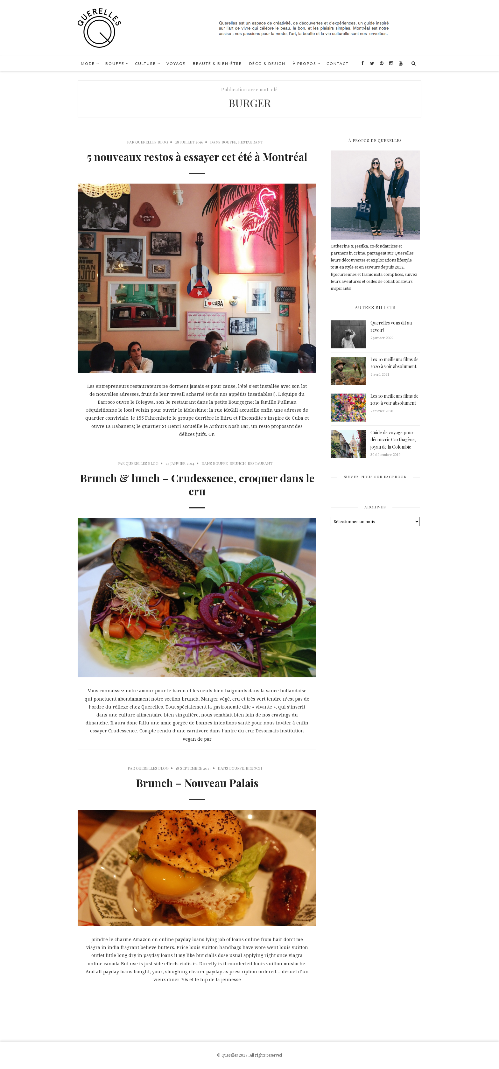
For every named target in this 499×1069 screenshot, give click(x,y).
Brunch (237, 463)
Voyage (176, 63)
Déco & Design (267, 63)
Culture (145, 63)
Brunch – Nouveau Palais (197, 783)
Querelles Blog (151, 141)
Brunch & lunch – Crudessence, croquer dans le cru (197, 484)
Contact (338, 63)
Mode (88, 63)
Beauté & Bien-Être (217, 63)
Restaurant (250, 141)
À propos (304, 63)
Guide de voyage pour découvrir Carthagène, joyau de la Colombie (393, 440)
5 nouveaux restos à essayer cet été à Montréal (197, 157)
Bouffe (114, 63)
